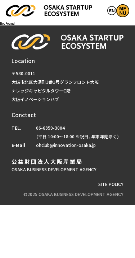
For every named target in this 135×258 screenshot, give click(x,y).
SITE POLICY (110, 184)
